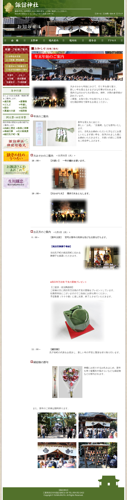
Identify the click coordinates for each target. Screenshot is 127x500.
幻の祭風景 (23, 131)
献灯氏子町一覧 (12, 134)
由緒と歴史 (9, 128)
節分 (6, 107)
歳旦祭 (7, 101)
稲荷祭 (23, 111)
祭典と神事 (23, 128)
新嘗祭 (23, 101)
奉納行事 (8, 131)
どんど (7, 104)
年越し (23, 104)
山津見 (23, 107)
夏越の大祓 (9, 111)
